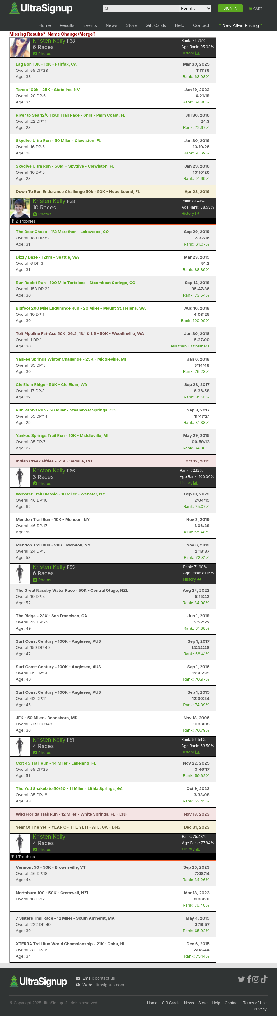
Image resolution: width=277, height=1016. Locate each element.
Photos (42, 53)
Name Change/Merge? (71, 34)
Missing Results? (27, 34)
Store (131, 25)
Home (45, 25)
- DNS (68, 827)
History (191, 53)
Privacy (260, 1009)
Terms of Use (255, 1002)
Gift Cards (155, 25)
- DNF (72, 813)
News (111, 25)
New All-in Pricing (240, 25)
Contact (201, 25)
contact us (105, 978)
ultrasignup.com (108, 984)
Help (180, 25)
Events (90, 25)
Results (67, 25)
